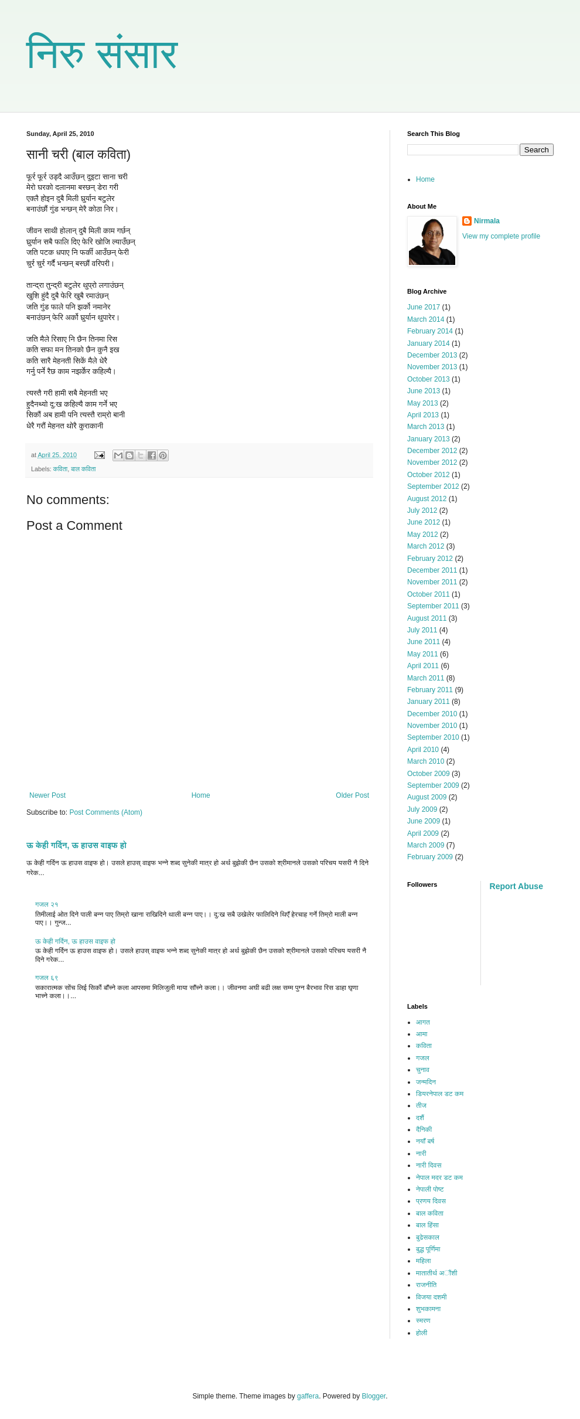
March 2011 (425, 678)
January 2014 (428, 343)
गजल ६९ (47, 978)
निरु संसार (102, 54)
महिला (423, 1261)
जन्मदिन (426, 1082)
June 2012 (423, 522)
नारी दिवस (428, 1165)
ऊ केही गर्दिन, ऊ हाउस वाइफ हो (76, 845)
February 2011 (430, 690)
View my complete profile (501, 236)
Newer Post (47, 795)
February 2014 (430, 331)
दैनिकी (424, 1129)
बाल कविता (83, 468)
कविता (60, 468)
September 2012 (433, 486)
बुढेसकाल (427, 1237)
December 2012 (432, 451)
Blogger (374, 1396)
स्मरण (423, 1320)
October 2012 (428, 475)
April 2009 (423, 833)
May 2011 (422, 654)
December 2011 (432, 570)
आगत (423, 1022)
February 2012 (430, 558)
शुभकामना (428, 1309)
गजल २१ (47, 904)
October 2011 (428, 594)
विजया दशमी (431, 1297)
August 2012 (426, 499)
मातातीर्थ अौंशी (437, 1273)
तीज (421, 1105)
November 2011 (432, 582)
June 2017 (423, 307)
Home (201, 795)
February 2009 (430, 857)
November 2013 (432, 367)
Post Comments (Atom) (105, 812)
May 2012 (422, 534)
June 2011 (423, 642)
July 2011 (422, 630)
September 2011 (433, 606)
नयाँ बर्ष (425, 1141)
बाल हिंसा (427, 1225)
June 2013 (423, 391)
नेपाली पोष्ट (429, 1189)
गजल (422, 1058)
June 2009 (423, 821)
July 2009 (422, 809)
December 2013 (432, 355)
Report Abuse (516, 886)
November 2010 (432, 726)
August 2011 (426, 618)
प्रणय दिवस (431, 1201)
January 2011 (428, 701)
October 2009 (428, 774)
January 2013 (428, 439)
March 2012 (425, 546)
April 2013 (423, 415)
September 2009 (433, 785)
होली (421, 1333)
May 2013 (422, 403)
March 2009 (425, 845)
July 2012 (422, 510)
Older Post (352, 795)
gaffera (308, 1396)
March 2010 (425, 761)
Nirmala (487, 221)
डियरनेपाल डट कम (439, 1094)
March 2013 (425, 427)
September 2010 (433, 737)
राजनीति (426, 1285)
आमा (422, 1034)
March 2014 (425, 319)
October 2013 (428, 379)
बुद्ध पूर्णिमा (428, 1249)
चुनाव (422, 1070)
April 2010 (423, 750)
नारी (421, 1153)
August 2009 (426, 797)
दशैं (420, 1118)
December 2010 (432, 714)
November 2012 (432, 462)
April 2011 (423, 666)
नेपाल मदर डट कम (439, 1177)
